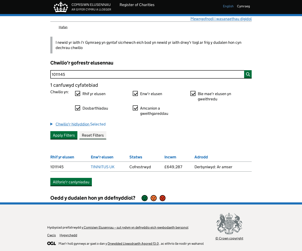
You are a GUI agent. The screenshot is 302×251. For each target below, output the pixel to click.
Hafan (63, 27)
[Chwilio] (151, 74)
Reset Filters (93, 135)
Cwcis (51, 235)
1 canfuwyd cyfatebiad (74, 85)
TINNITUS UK (103, 166)
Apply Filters (64, 135)
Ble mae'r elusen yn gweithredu (214, 96)
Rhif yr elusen (93, 93)
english (228, 6)
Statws (135, 157)
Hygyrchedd (68, 235)
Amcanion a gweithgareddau (154, 111)
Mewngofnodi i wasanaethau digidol (221, 18)
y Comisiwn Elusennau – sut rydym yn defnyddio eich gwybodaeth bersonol (135, 227)
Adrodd (201, 157)
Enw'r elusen (151, 93)
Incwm (170, 157)
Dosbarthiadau (95, 108)
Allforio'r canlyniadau (71, 182)
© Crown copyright (229, 238)
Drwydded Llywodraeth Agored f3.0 (133, 244)
